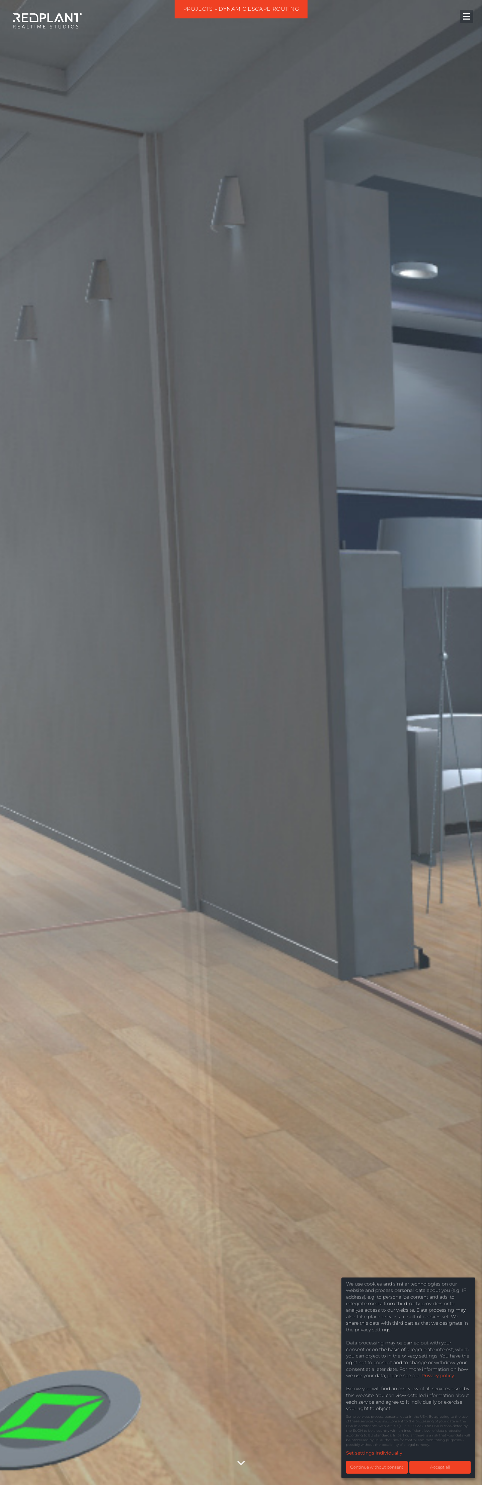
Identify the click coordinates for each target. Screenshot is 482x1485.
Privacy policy (437, 1376)
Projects (198, 9)
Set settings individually (374, 1453)
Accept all (440, 1467)
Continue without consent (376, 1467)
